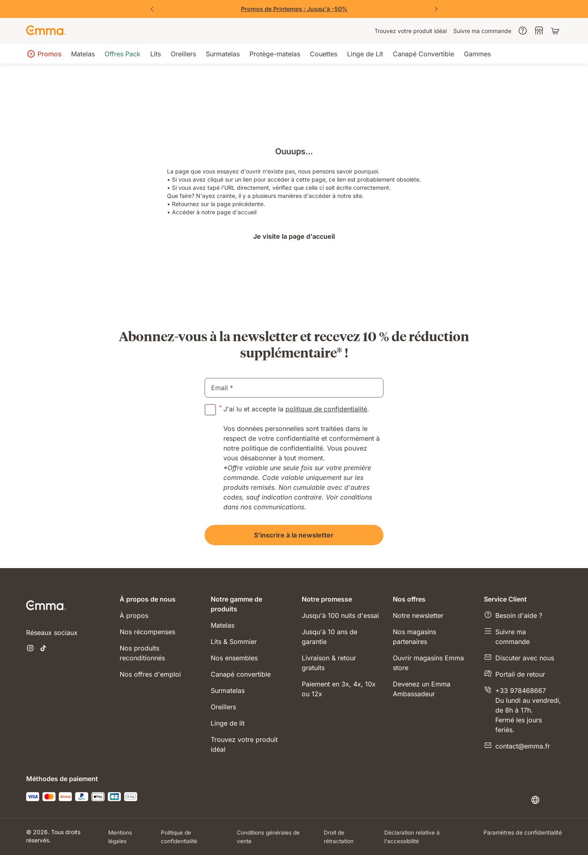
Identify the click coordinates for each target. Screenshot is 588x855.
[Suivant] (436, 9)
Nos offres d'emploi (150, 674)
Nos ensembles (234, 658)
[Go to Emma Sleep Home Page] (46, 31)
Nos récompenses (147, 632)
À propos (134, 615)
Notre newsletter (418, 615)
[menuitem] (410, 31)
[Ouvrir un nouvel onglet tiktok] (43, 649)
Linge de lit (228, 723)
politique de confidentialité (326, 409)
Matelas (222, 625)
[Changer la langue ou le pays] (546, 800)
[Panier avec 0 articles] (556, 31)
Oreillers (223, 707)
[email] (294, 388)
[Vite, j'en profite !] (294, 9)
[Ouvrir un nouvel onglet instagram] (30, 649)
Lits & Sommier (234, 641)
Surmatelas (228, 690)
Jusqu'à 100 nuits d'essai (340, 615)
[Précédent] (152, 9)
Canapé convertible (241, 674)
